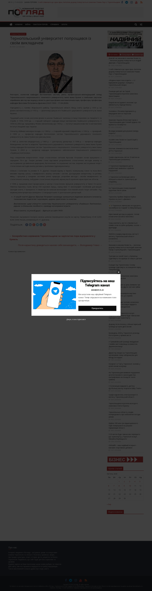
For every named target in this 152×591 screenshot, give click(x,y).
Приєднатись (97, 308)
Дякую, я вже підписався (76, 319)
